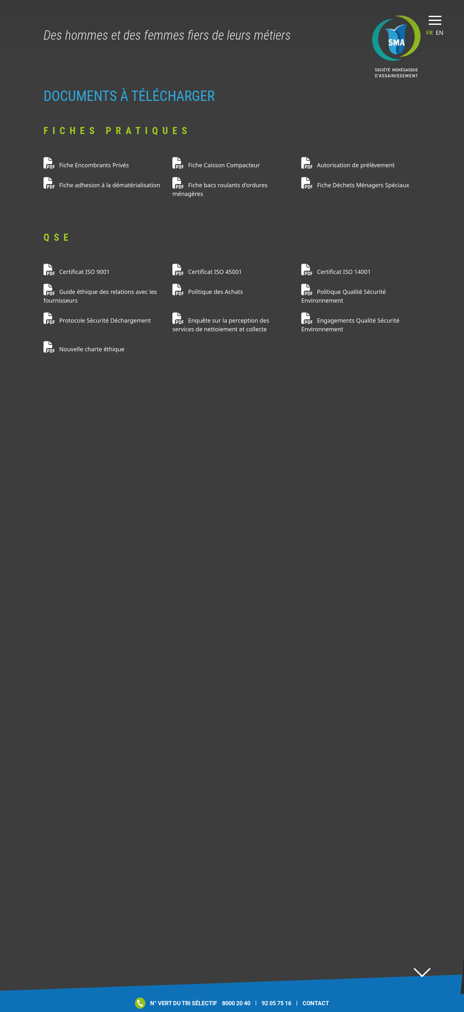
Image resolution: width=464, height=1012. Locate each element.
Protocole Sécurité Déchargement (97, 320)
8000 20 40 (236, 1003)
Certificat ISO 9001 (77, 272)
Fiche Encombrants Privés (86, 165)
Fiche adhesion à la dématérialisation (102, 185)
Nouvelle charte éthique (84, 349)
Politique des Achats (207, 292)
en (439, 32)
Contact (316, 1003)
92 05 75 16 (276, 1003)
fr (430, 32)
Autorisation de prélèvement (348, 165)
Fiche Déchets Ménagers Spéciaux (355, 185)
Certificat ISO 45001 (207, 272)
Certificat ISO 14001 (336, 272)
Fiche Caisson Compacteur (216, 165)
